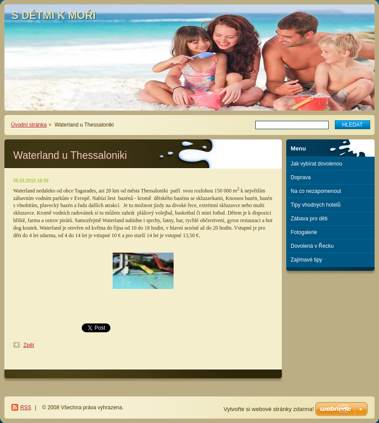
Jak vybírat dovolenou (316, 164)
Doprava (301, 177)
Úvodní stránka (29, 125)
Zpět (28, 345)
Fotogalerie (304, 232)
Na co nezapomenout (316, 191)
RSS (25, 407)
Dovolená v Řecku (312, 246)
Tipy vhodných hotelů (316, 205)
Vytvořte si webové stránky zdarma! (269, 409)
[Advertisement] (330, 307)
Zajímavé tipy (306, 260)
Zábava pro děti (309, 218)
